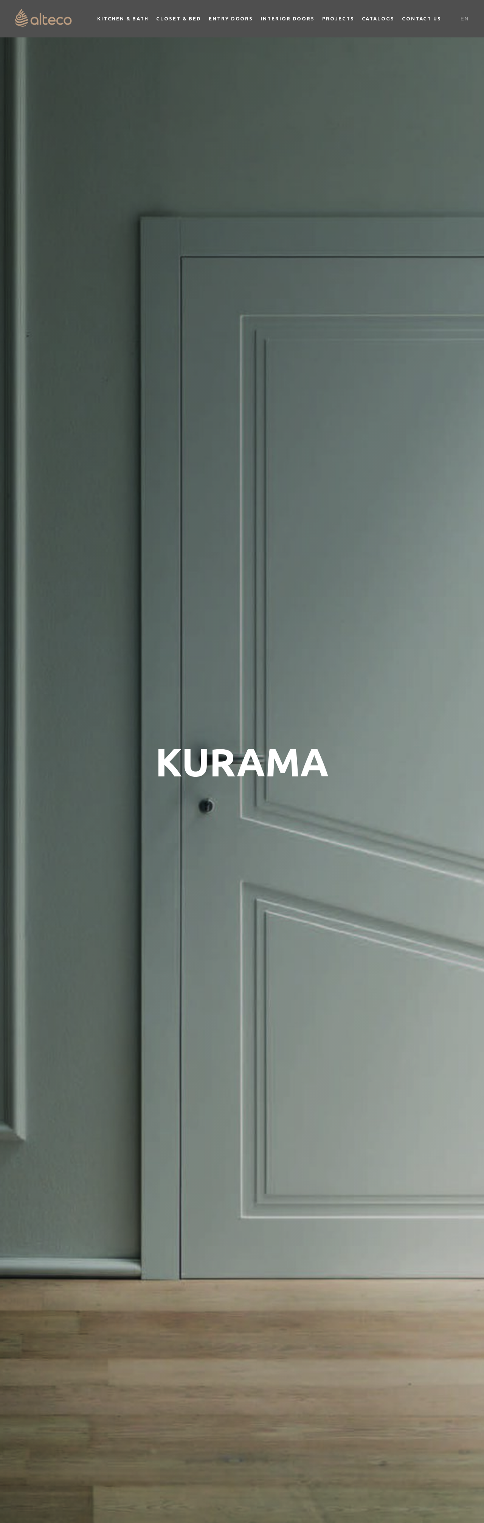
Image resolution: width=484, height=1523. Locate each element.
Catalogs (378, 18)
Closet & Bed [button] (178, 18)
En (465, 19)
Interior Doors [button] (288, 18)
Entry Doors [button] (231, 18)
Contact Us (421, 18)
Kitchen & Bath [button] (123, 18)
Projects (338, 18)
